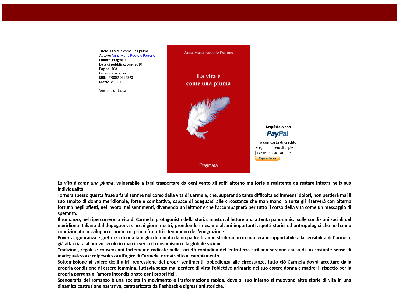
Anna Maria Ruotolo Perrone (133, 55)
